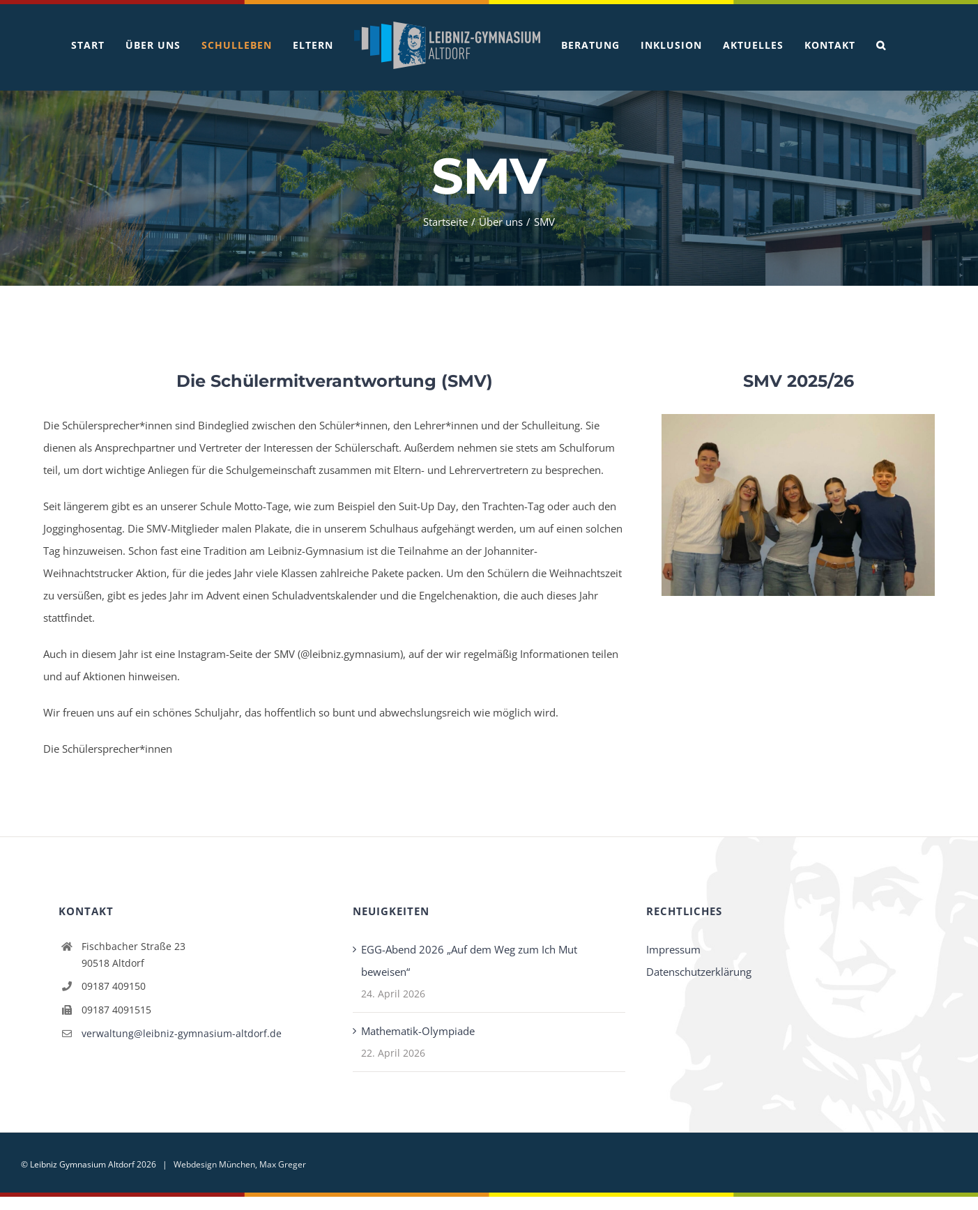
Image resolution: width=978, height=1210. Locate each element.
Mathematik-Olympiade (418, 1031)
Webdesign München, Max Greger (240, 1164)
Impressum (673, 949)
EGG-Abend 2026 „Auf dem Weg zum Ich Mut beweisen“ (469, 960)
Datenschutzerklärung (698, 972)
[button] (881, 45)
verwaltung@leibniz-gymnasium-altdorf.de (182, 1033)
